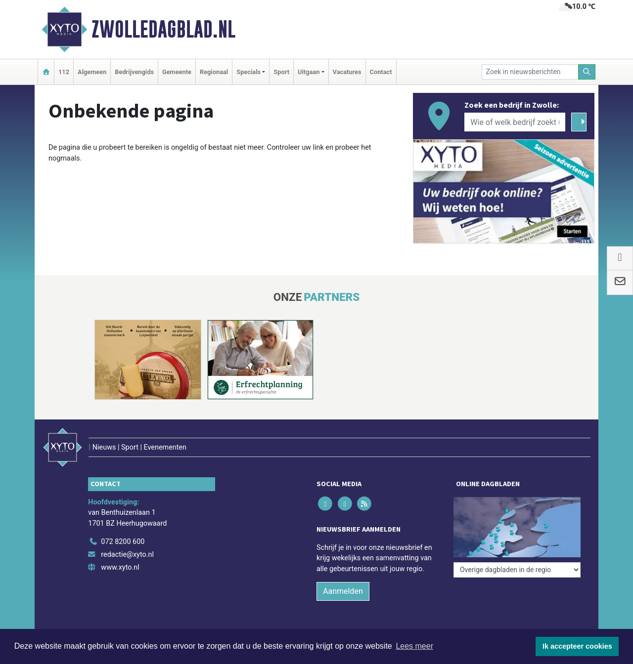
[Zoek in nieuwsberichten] (530, 72)
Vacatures (347, 72)
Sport (281, 72)
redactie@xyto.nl (127, 554)
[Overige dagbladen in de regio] (517, 570)
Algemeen (92, 72)
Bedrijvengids (134, 72)
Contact (381, 72)
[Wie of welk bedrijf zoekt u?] (514, 122)
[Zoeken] (587, 72)
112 (63, 72)
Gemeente (176, 72)
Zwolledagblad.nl (163, 29)
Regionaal (214, 72)
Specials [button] (248, 72)
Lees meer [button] (414, 646)
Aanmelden (343, 591)
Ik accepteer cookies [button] (577, 646)
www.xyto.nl (120, 567)
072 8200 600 (122, 542)
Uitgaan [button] (308, 72)
